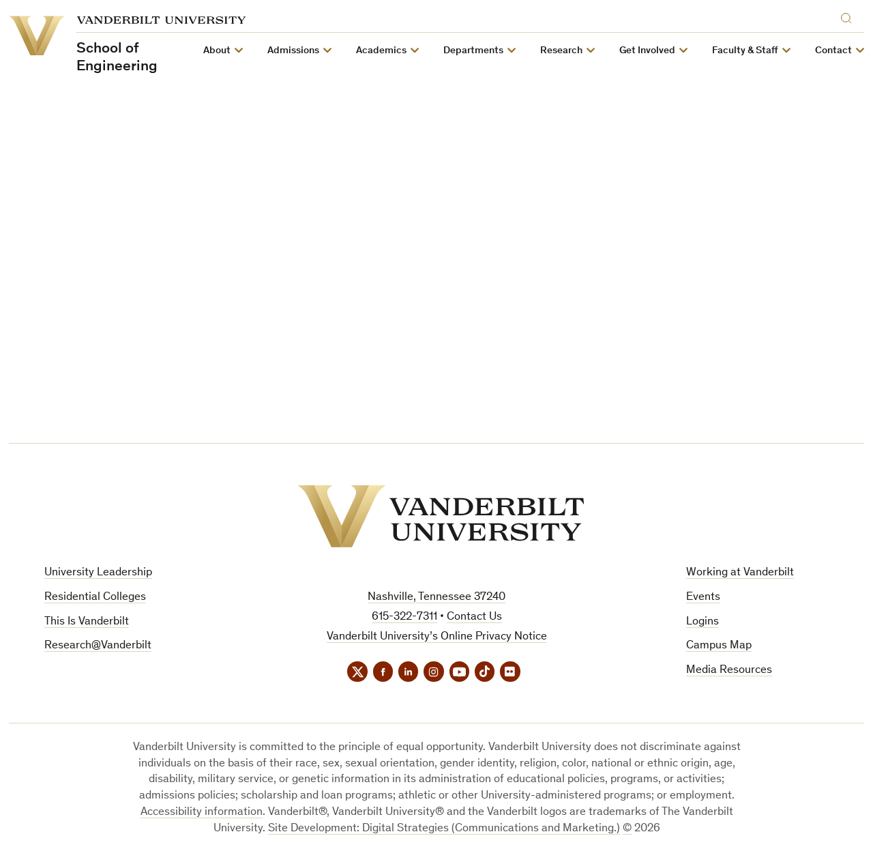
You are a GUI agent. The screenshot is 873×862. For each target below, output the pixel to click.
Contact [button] (833, 51)
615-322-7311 (404, 617)
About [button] (217, 51)
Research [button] (561, 51)
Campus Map (719, 646)
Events (703, 597)
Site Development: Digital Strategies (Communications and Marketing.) (444, 829)
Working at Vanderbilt (740, 573)
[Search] (849, 16)
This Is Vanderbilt (86, 622)
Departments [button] (473, 51)
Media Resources (729, 670)
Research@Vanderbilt (97, 646)
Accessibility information (201, 813)
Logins (702, 622)
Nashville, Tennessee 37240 (436, 597)
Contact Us (474, 617)
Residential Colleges (95, 597)
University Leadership (98, 573)
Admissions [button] (293, 51)
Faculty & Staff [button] (745, 51)
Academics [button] (381, 51)
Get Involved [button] (647, 51)
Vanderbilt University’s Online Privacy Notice (437, 637)
